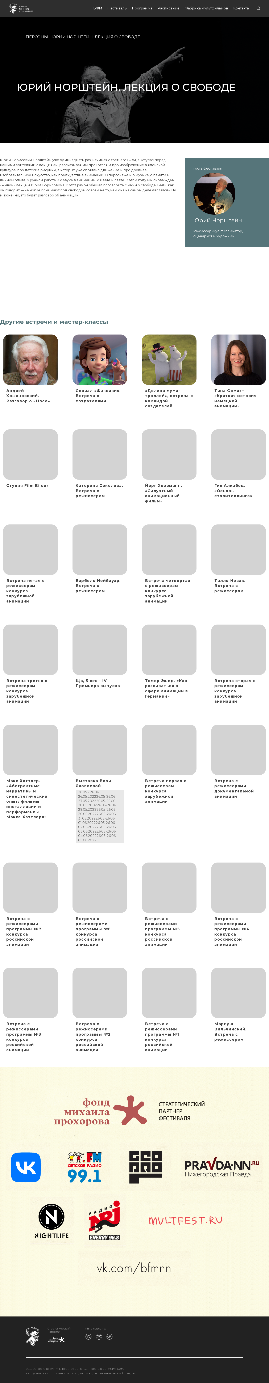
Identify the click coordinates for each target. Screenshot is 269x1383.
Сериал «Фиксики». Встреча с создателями (98, 395)
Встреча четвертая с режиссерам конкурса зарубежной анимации (167, 591)
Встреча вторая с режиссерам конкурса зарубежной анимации (235, 691)
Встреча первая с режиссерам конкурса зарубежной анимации (165, 791)
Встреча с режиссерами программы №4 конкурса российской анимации (232, 931)
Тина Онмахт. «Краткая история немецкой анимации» (235, 398)
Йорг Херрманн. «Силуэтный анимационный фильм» (163, 493)
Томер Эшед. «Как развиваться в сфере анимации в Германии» (166, 688)
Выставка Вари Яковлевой (93, 783)
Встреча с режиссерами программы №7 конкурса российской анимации (24, 931)
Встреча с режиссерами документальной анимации (234, 789)
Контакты (241, 8)
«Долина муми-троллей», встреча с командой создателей (169, 398)
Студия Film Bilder (27, 485)
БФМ (97, 8)
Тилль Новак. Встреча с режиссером (230, 585)
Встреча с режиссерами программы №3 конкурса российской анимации (23, 1037)
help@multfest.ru (40, 1373)
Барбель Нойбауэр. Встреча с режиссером (98, 585)
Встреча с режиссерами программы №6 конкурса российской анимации (93, 931)
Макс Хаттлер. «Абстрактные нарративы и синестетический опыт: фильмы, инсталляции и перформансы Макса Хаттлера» (27, 799)
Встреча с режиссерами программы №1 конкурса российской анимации (162, 1037)
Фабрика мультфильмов (206, 8)
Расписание (168, 8)
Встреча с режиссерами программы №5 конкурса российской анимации (162, 931)
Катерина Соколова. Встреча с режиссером (99, 490)
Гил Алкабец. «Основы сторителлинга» (233, 490)
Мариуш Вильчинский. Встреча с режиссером (230, 1032)
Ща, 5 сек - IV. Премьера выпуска (98, 683)
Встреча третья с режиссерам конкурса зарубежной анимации (26, 691)
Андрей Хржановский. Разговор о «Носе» (28, 395)
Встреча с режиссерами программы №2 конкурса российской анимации (93, 1037)
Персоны (37, 36)
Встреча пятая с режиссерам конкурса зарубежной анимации (25, 591)
